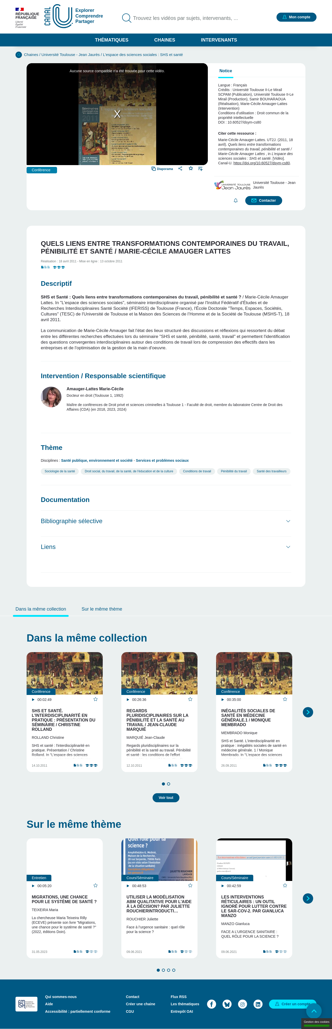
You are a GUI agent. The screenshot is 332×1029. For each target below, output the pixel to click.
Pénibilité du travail (234, 471)
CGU (130, 1011)
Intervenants (219, 40)
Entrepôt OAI (182, 1011)
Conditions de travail (197, 471)
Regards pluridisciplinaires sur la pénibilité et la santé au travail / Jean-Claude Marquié (157, 720)
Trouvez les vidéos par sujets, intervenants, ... (185, 18)
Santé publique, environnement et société (97, 460)
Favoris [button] (191, 168)
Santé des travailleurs (271, 471)
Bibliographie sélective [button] (71, 520)
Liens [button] (48, 546)
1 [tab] (163, 783)
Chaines (164, 40)
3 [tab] (168, 970)
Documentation (65, 500)
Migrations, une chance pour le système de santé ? (64, 899)
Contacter (267, 200)
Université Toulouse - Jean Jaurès (71, 54)
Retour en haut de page (314, 1011)
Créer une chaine (140, 1004)
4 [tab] (173, 970)
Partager (181, 168)
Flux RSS (178, 997)
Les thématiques (185, 1004)
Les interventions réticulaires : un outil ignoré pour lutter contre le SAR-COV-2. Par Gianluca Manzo (254, 906)
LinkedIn (258, 1004)
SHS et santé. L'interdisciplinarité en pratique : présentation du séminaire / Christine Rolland (63, 720)
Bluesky (227, 1004)
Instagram (242, 1004)
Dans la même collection (40, 609)
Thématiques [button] (112, 40)
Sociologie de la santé (60, 471)
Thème (51, 447)
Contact (132, 997)
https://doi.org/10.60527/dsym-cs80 (261, 163)
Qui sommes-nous (61, 997)
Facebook (211, 1004)
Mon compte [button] (299, 17)
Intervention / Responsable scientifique (103, 376)
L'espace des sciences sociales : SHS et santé (143, 54)
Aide (49, 1004)
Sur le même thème (102, 609)
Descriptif (56, 283)
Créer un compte (296, 1004)
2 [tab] (168, 783)
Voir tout (166, 798)
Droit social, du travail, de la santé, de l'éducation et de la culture (129, 471)
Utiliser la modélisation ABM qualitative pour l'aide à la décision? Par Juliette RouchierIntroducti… (159, 904)
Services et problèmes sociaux (162, 460)
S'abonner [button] (235, 200)
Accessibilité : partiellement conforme (77, 1011)
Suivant (308, 712)
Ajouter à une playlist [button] (200, 168)
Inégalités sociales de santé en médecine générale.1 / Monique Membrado (248, 718)
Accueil (18, 55)
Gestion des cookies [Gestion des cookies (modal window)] (316, 1023)
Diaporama (165, 169)
